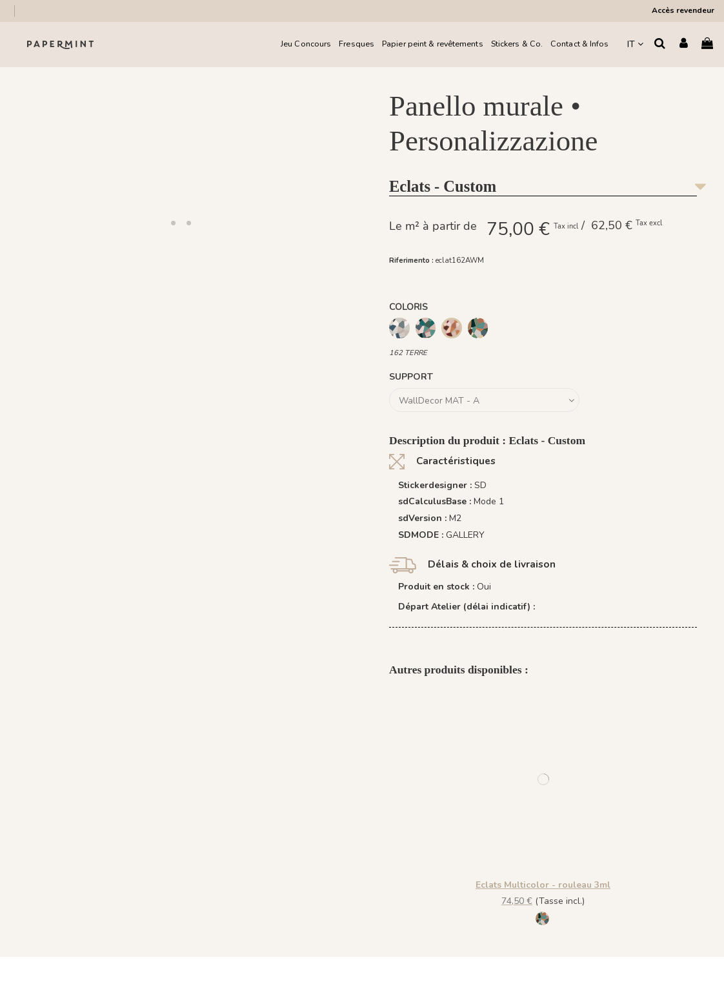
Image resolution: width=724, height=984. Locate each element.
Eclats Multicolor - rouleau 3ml (543, 885)
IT (635, 44)
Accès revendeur (683, 10)
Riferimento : (411, 260)
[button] (173, 222)
